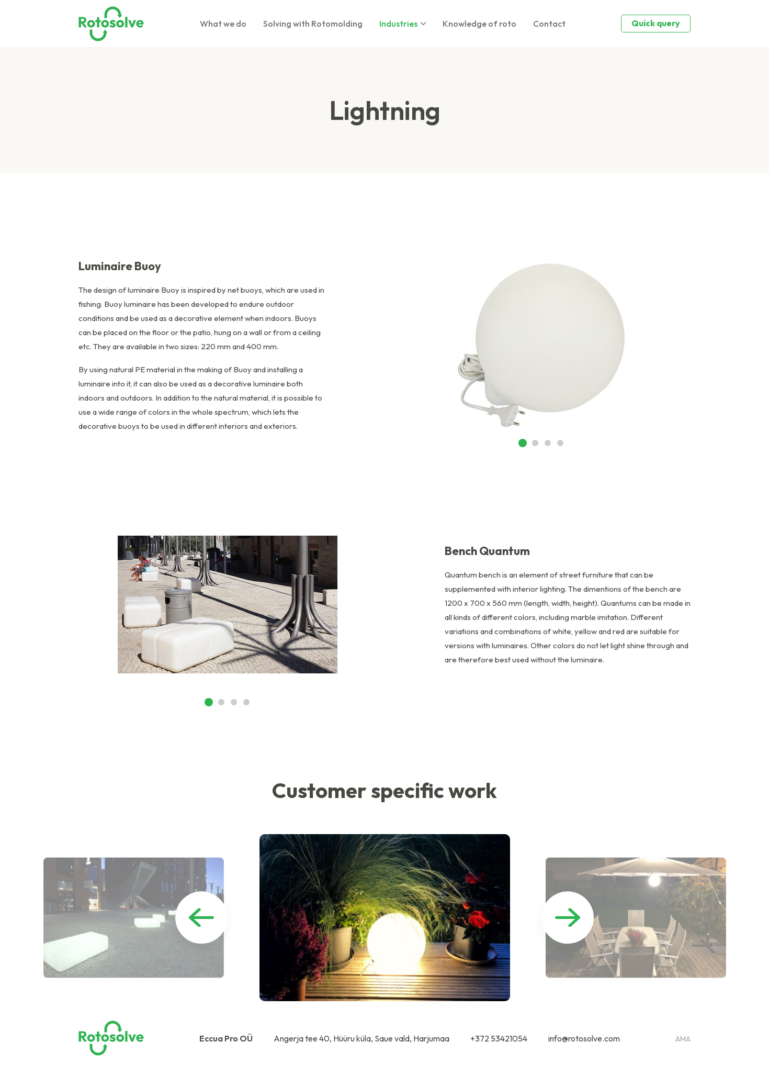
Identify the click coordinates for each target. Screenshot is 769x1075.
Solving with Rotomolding (313, 23)
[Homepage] (111, 23)
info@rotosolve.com (584, 1038)
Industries (398, 23)
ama (683, 1039)
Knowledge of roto (479, 23)
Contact (549, 23)
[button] (522, 443)
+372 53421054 (498, 1038)
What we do (223, 23)
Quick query (655, 23)
